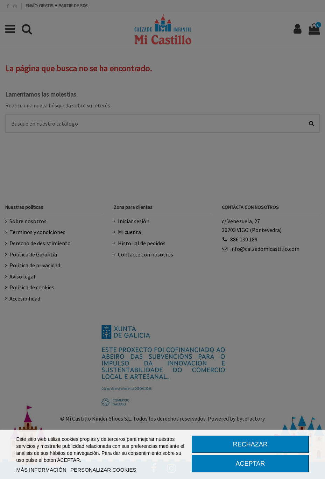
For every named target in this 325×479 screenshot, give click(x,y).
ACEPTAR (250, 463)
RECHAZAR (250, 444)
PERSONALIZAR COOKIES (103, 470)
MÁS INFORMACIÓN (41, 470)
